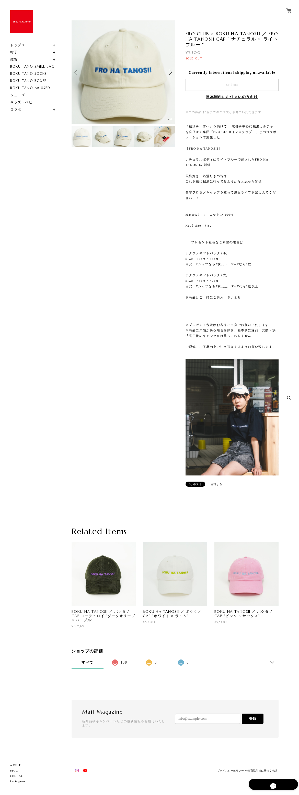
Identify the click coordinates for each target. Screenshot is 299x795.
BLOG (14, 770)
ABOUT (15, 765)
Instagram (18, 781)
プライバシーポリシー (230, 770)
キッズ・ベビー (23, 102)
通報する (216, 484)
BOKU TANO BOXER (28, 80)
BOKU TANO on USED (30, 88)
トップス (17, 45)
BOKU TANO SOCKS (28, 73)
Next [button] (170, 72)
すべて (88, 662)
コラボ (15, 109)
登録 (252, 718)
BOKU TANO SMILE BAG (32, 66)
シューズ (17, 95)
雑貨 (14, 59)
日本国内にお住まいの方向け (232, 97)
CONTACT (17, 776)
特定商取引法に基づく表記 (261, 770)
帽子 (14, 52)
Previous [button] (77, 72)
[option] (123, 72)
